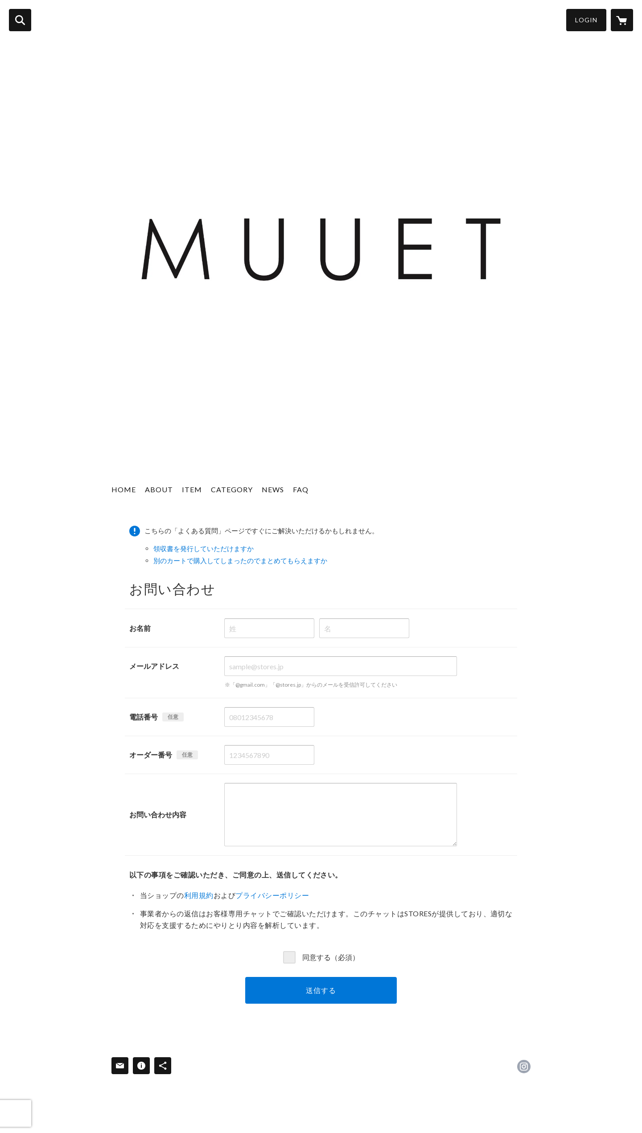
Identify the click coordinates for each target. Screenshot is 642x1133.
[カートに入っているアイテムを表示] (622, 20)
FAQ (301, 489)
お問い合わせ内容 (157, 814)
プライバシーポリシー (272, 895)
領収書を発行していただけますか (203, 548)
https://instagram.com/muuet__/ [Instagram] (524, 1066)
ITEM (192, 489)
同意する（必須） (330, 956)
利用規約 (199, 895)
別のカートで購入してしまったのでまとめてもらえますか (240, 560)
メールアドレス (154, 666)
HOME (123, 489)
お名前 (140, 628)
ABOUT (159, 489)
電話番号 (143, 717)
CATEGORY (232, 489)
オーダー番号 (150, 754)
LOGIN (586, 20)
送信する (321, 990)
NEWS (273, 489)
